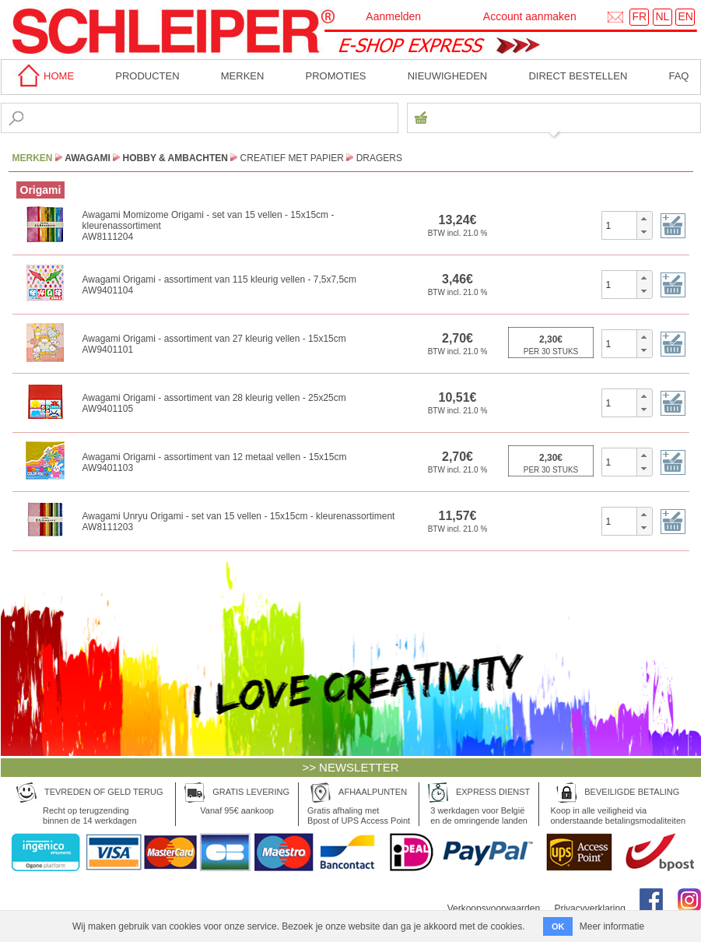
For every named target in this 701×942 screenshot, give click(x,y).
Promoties (336, 76)
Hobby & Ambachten (175, 158)
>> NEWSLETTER (350, 767)
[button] (643, 219)
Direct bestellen (577, 76)
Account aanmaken (530, 16)
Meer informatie (612, 926)
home (43, 76)
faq (678, 76)
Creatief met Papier (292, 158)
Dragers (379, 158)
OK (558, 926)
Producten (147, 76)
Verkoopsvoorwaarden (493, 908)
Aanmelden (393, 16)
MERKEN (243, 76)
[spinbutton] (619, 225)
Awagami (87, 158)
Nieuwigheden (448, 76)
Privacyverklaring (589, 908)
